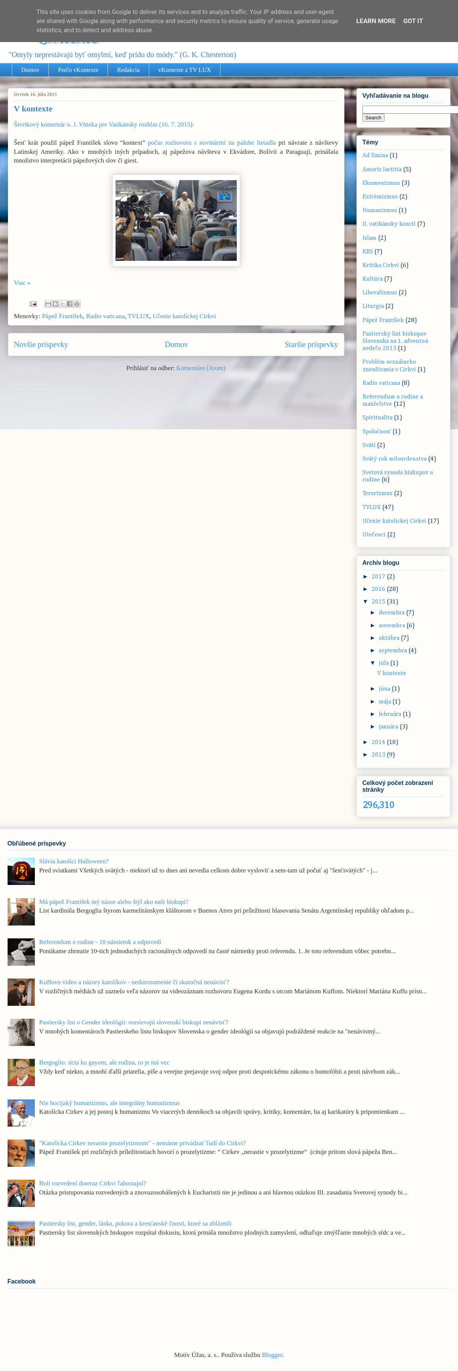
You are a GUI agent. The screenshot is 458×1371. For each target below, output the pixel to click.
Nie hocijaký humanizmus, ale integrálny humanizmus (109, 1103)
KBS (368, 252)
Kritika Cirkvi (381, 266)
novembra (392, 626)
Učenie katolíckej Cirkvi (184, 316)
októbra (390, 638)
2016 (379, 589)
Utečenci (374, 535)
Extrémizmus (380, 197)
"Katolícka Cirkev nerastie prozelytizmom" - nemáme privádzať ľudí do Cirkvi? (142, 1143)
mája (385, 702)
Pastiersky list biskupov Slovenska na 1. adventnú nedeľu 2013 (395, 341)
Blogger (272, 1354)
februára (391, 714)
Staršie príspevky (311, 344)
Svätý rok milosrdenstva (395, 459)
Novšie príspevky (41, 344)
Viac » (22, 282)
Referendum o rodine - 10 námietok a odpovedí (100, 942)
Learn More (375, 21)
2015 (379, 602)
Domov (30, 70)
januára (389, 727)
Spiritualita (377, 418)
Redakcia (128, 70)
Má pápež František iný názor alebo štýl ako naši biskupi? (113, 901)
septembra (393, 651)
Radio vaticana (105, 316)
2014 (379, 742)
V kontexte (33, 108)
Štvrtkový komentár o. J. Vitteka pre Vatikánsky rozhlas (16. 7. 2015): (104, 124)
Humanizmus (380, 211)
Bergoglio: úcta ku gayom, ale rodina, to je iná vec (104, 1062)
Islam (370, 238)
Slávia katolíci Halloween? (73, 861)
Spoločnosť (377, 432)
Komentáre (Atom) (200, 368)
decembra (392, 613)
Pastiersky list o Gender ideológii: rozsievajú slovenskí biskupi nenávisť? (133, 1022)
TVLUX (139, 316)
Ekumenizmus (381, 183)
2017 (379, 577)
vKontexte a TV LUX (184, 70)
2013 (379, 755)
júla (384, 663)
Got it (413, 21)
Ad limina (375, 156)
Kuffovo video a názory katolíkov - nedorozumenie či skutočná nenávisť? (134, 982)
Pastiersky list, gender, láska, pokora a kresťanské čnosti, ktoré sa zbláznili (135, 1223)
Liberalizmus (380, 293)
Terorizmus (377, 494)
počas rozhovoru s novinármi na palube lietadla (213, 142)
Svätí (369, 445)
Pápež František (62, 316)
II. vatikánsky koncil (389, 224)
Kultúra (373, 279)
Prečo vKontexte (78, 70)
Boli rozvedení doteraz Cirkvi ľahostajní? (92, 1183)
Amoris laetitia (382, 170)
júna (385, 689)
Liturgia (373, 306)
